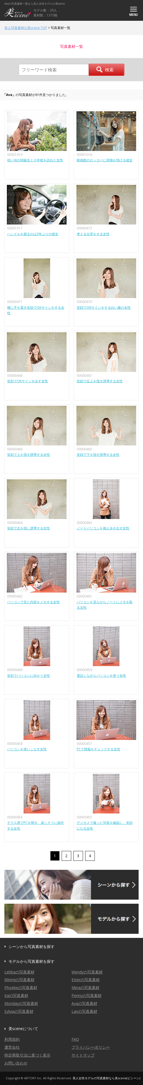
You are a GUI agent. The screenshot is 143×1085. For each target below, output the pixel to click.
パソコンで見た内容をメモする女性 (33, 602)
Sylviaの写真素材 (18, 1011)
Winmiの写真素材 (19, 979)
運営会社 (12, 1047)
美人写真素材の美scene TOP (25, 27)
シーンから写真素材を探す (31, 946)
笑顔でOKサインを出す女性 (27, 381)
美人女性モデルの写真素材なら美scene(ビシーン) (106, 1078)
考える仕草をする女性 (93, 234)
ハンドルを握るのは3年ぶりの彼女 (32, 234)
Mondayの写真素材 (21, 1003)
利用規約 (12, 1039)
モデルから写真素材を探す (31, 961)
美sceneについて (23, 1028)
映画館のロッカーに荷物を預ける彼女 (105, 160)
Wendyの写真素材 (87, 972)
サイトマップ (83, 1055)
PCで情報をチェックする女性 (98, 749)
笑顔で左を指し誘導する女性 (28, 528)
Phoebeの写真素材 (20, 987)
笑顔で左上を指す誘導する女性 (100, 381)
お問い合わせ (15, 1063)
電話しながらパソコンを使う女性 (101, 675)
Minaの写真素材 (85, 987)
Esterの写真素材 (86, 979)
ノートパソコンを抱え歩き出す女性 (103, 528)
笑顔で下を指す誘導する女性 (98, 454)
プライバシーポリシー (91, 1047)
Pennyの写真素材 (87, 995)
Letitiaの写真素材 (19, 972)
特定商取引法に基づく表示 (27, 1055)
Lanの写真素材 (84, 1011)
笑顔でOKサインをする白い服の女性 (104, 307)
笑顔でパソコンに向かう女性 (28, 675)
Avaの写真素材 (84, 1003)
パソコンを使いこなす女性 (27, 749)
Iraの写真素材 (16, 995)
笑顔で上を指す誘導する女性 (28, 454)
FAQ (75, 1039)
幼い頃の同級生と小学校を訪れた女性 (35, 160)
